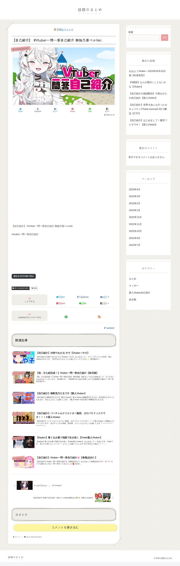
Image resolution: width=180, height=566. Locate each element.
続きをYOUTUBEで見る (24, 276)
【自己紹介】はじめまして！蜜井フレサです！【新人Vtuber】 (148, 122)
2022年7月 (134, 245)
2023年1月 (134, 210)
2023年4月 (134, 189)
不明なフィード (65, 29)
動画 (34, 288)
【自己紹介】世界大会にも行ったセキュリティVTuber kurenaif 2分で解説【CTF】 (148, 109)
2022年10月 (135, 231)
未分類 (132, 299)
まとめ (132, 278)
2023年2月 (134, 203)
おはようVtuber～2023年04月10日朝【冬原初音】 (147, 73)
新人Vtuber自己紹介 (20, 288)
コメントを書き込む (65, 531)
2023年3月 (134, 196)
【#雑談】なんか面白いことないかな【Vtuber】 (147, 84)
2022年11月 (135, 224)
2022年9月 (134, 238)
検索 (130, 32)
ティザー (134, 285)
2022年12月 (135, 217)
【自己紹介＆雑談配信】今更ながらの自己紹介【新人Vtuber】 (148, 95)
